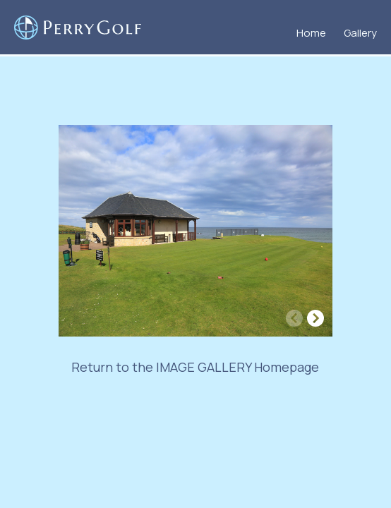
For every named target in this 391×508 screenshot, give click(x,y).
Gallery (360, 32)
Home (311, 32)
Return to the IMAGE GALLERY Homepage (195, 366)
